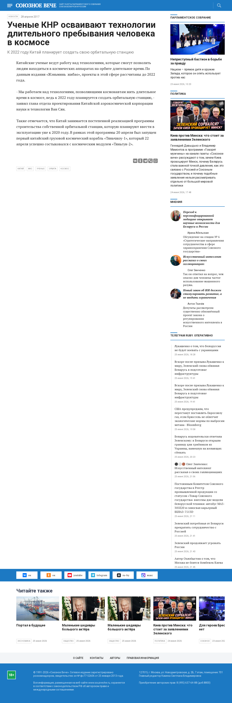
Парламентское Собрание (190, 17)
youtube (75, 575)
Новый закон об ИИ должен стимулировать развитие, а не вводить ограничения (202, 294)
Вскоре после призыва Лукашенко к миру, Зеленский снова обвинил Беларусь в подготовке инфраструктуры (199, 368)
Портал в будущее (30, 625)
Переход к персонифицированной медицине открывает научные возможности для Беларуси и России (201, 219)
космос (65, 169)
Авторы (115, 658)
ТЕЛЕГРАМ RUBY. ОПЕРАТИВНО (191, 335)
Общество (68, 641)
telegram (99, 575)
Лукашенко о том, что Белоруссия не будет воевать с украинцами (198, 348)
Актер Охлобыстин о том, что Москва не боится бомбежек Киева (199, 561)
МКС (30, 169)
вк (27, 575)
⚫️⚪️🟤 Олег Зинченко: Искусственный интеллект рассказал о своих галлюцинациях (198, 468)
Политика (178, 93)
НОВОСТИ (13, 17)
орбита (52, 169)
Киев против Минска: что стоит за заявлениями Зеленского (197, 137)
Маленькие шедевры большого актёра (78, 627)
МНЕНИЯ (176, 202)
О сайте (78, 658)
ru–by (123, 575)
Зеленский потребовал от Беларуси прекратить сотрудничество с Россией (199, 527)
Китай (21, 169)
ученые (41, 169)
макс (147, 575)
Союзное (205, 641)
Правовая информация (143, 658)
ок (51, 575)
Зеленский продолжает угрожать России (198, 545)
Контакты (96, 658)
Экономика (24, 641)
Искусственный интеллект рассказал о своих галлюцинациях (202, 260)
